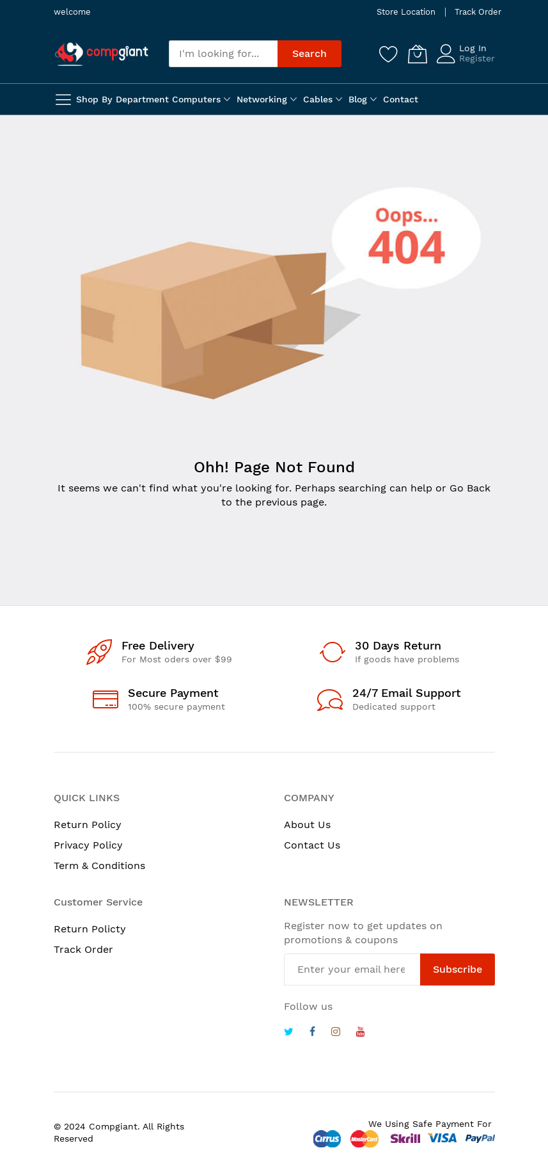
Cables (318, 99)
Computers (196, 99)
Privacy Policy (88, 845)
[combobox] (223, 53)
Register (477, 58)
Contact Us (312, 845)
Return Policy (87, 824)
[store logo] (102, 54)
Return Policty (90, 929)
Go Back (470, 488)
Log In (473, 48)
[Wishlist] (388, 53)
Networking (262, 99)
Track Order (478, 12)
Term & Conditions (99, 865)
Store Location (406, 12)
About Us (307, 824)
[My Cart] (417, 53)
